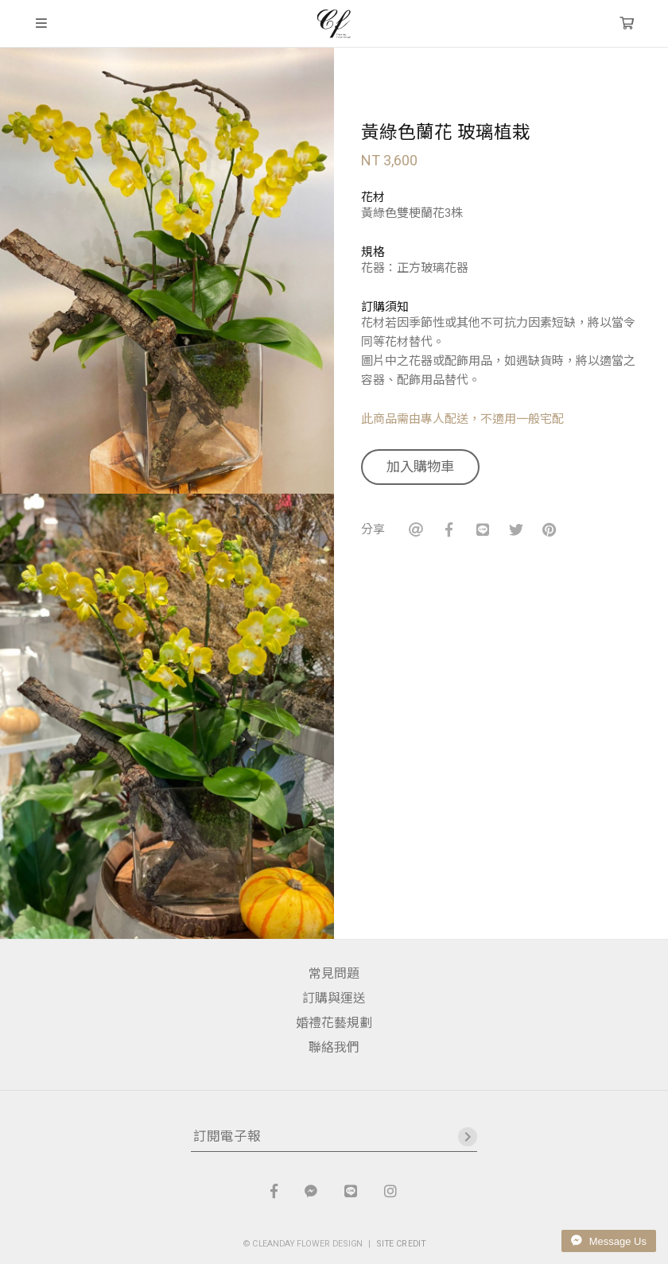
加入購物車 (420, 467)
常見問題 (334, 973)
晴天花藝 (334, 24)
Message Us (609, 1241)
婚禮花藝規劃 (334, 1022)
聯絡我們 (334, 1047)
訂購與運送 (334, 998)
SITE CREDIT (401, 1243)
